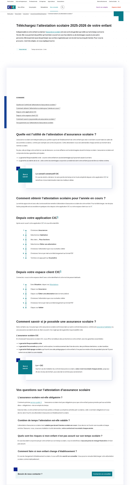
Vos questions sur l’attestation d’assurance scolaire (34, 85)
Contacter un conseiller (102, 436)
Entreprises (42, 1)
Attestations (54, 247)
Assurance (26, 14)
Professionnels (33, 1)
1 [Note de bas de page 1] (57, 179)
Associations (60, 1)
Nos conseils (18, 14)
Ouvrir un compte (102, 7)
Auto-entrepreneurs (21, 1)
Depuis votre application (26, 74)
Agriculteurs (51, 1)
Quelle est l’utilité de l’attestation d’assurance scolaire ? (36, 67)
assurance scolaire (53, 32)
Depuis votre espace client (27, 78)
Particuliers (10, 1)
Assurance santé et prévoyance (38, 14)
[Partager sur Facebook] (76, 453)
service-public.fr (37, 365)
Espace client (116, 7)
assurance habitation (104, 289)
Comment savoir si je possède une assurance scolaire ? (35, 82)
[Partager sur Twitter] (72, 453)
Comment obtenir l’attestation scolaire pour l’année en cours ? (38, 71)
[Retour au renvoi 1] (35, 481)
